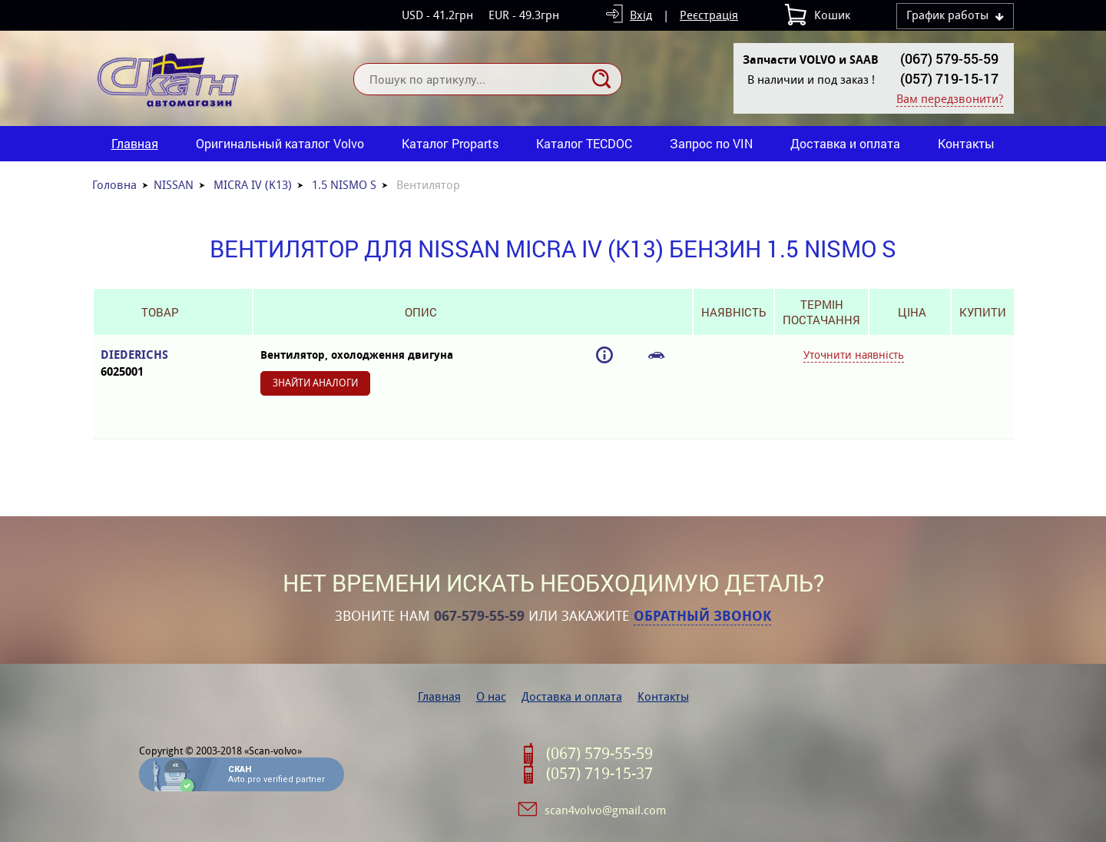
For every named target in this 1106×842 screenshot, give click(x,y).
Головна (114, 184)
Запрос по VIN (711, 143)
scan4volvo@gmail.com (605, 810)
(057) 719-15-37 (599, 773)
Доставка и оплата (845, 143)
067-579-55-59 (479, 616)
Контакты (966, 143)
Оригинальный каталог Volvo (280, 143)
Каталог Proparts (450, 143)
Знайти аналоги (315, 383)
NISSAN (174, 184)
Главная (134, 143)
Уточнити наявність (853, 355)
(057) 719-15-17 (949, 78)
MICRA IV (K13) (253, 184)
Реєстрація (709, 15)
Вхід (641, 15)
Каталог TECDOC (584, 143)
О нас (491, 696)
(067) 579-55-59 (949, 58)
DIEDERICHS (160, 363)
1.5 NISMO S (344, 184)
